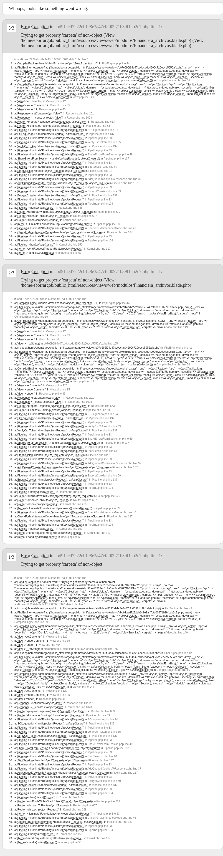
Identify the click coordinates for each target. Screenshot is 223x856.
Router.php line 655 (71, 207)
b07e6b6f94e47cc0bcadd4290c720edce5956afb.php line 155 (81, 343)
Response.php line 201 (80, 113)
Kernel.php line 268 (74, 220)
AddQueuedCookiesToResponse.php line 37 (114, 179)
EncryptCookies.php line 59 (104, 191)
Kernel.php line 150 (70, 244)
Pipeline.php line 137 (101, 134)
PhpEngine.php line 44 (116, 63)
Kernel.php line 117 (98, 248)
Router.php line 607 (85, 216)
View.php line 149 (83, 97)
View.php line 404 (50, 339)
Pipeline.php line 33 (100, 138)
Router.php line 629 (108, 211)
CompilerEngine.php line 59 (173, 80)
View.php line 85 (60, 105)
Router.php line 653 (103, 121)
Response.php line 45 (52, 109)
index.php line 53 (71, 252)
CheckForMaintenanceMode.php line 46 (112, 228)
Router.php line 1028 (79, 117)
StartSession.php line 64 (102, 166)
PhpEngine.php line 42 (178, 347)
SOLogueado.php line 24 (103, 130)
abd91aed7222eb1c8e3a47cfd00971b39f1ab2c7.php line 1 (108, 26)
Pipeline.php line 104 (100, 203)
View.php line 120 (56, 101)
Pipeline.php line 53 (98, 125)
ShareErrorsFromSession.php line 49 (110, 154)
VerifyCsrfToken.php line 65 (104, 142)
